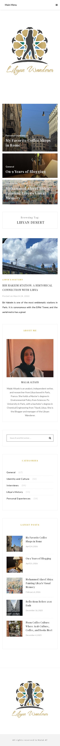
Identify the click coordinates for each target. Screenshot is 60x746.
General (11, 472)
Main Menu (11, 4)
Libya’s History (12, 279)
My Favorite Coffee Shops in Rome (36, 539)
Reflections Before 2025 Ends (39, 603)
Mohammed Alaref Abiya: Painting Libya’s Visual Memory (39, 583)
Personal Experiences (19, 498)
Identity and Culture (18, 478)
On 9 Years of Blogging (38, 558)
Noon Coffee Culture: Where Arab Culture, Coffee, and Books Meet (39, 626)
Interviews (13, 485)
